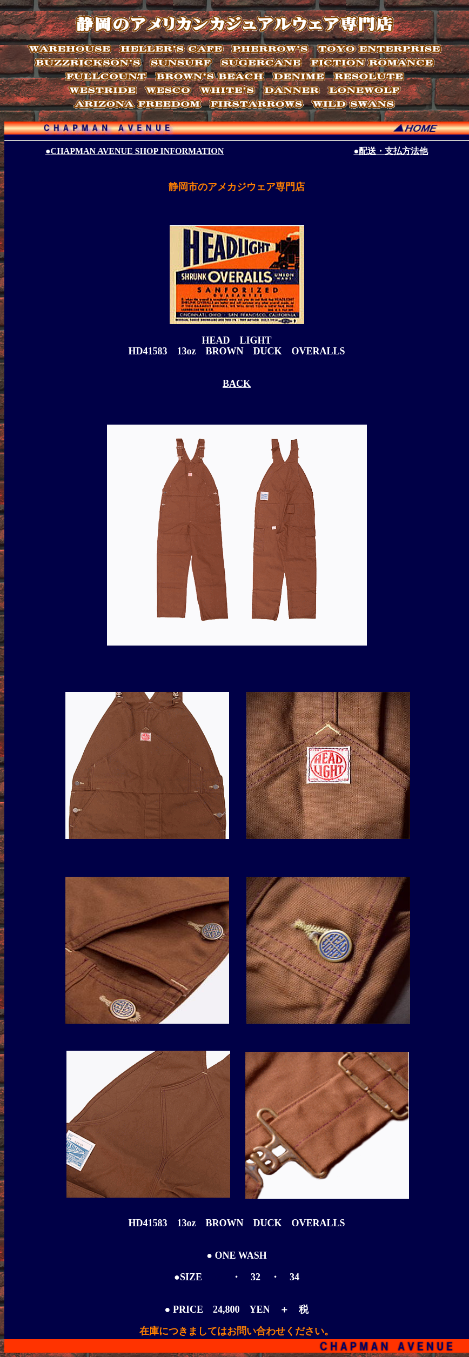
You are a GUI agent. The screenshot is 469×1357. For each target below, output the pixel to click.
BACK (237, 383)
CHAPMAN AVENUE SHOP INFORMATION (134, 151)
